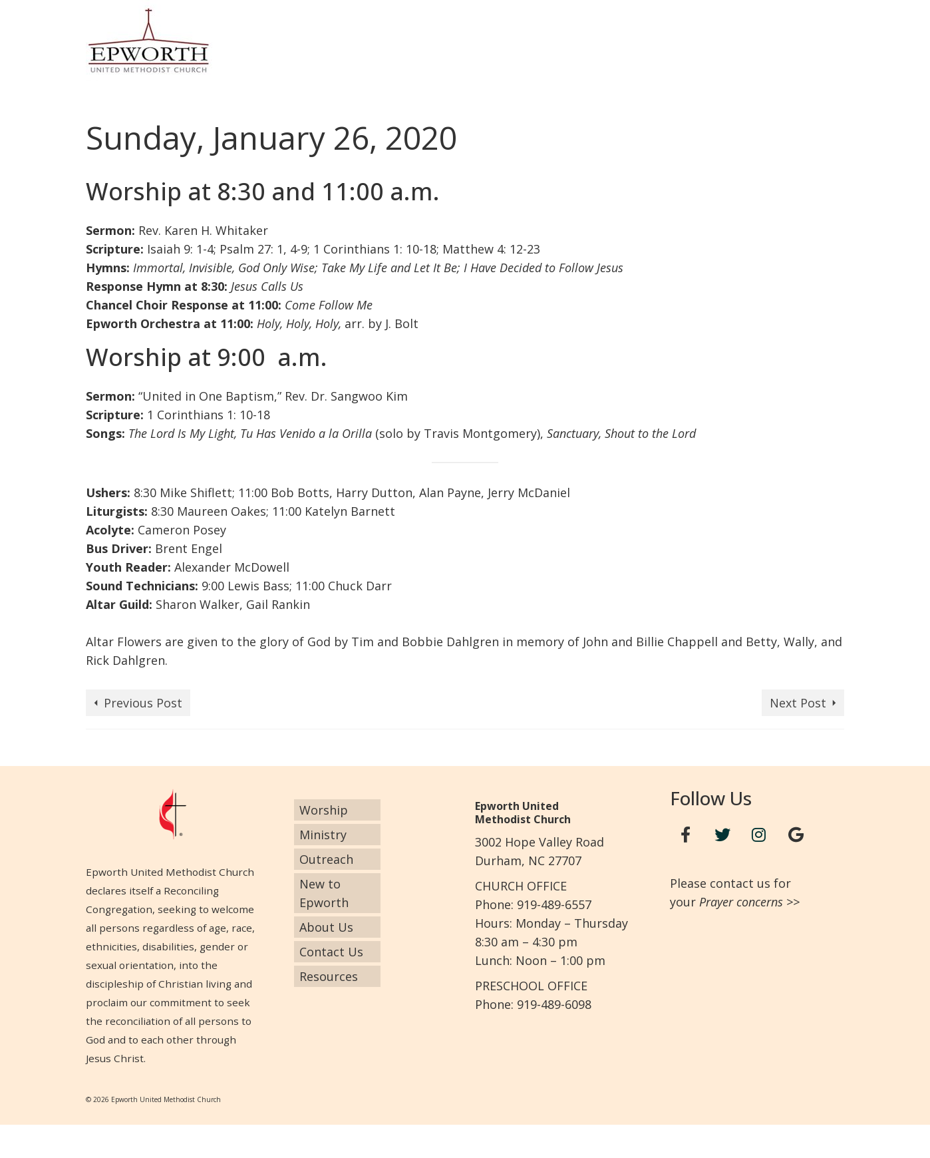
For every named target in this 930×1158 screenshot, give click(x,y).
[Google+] (796, 835)
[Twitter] (722, 835)
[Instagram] (759, 835)
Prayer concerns (741, 902)
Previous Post (143, 703)
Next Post (798, 703)
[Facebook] (686, 835)
